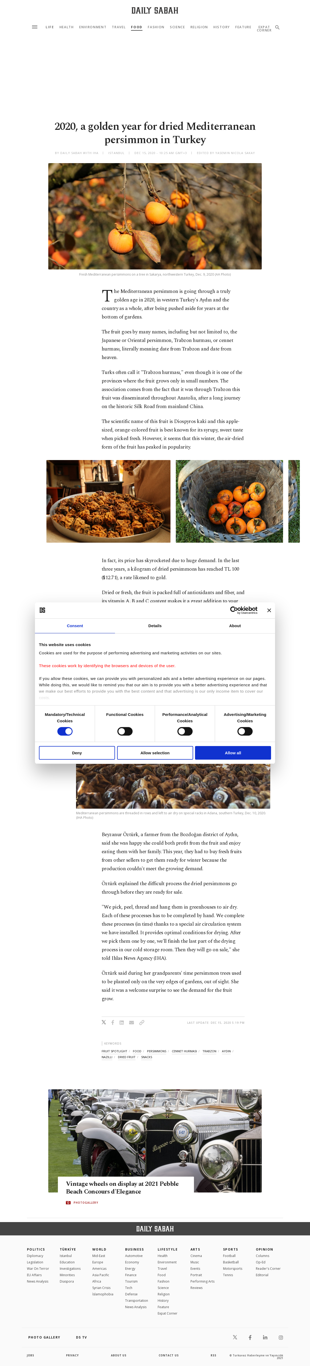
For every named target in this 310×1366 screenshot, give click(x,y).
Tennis (228, 1275)
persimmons (156, 1051)
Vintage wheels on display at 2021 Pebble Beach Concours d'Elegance (125, 1188)
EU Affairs (34, 1275)
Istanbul (66, 1256)
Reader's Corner (268, 1268)
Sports (230, 1249)
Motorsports (232, 1268)
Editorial (262, 1275)
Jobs (31, 1355)
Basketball (231, 1262)
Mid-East (98, 1256)
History (221, 27)
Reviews (196, 1288)
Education (67, 1262)
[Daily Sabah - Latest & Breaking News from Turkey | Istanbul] (155, 10)
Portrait (196, 1275)
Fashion (156, 27)
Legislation (35, 1262)
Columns (262, 1256)
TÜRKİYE (68, 1249)
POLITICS (36, 1249)
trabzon (209, 1051)
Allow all (233, 753)
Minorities (67, 1275)
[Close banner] (269, 610)
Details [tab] (155, 625)
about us (118, 1355)
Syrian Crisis (101, 1288)
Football (229, 1256)
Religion (199, 27)
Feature (243, 27)
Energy (130, 1268)
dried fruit (127, 1057)
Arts (195, 1249)
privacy (73, 1355)
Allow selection (154, 753)
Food (136, 27)
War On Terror (38, 1268)
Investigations (70, 1268)
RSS (213, 1355)
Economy (132, 1262)
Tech (128, 1288)
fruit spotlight (114, 1051)
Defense (131, 1294)
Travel (119, 27)
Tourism (131, 1281)
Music (194, 1262)
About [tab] (235, 625)
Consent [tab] (75, 625)
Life (50, 27)
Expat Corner (167, 1313)
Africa (96, 1281)
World (99, 1249)
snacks (146, 1057)
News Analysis (37, 1281)
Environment (92, 27)
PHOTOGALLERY (86, 1203)
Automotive (134, 1256)
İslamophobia (102, 1294)
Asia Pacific (100, 1275)
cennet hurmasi (184, 1051)
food (137, 1051)
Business (134, 1249)
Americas (99, 1268)
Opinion (264, 1249)
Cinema (196, 1256)
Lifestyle (168, 1249)
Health (66, 27)
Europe (97, 1262)
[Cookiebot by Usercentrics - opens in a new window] (234, 610)
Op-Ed (260, 1262)
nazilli (107, 1057)
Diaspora (67, 1281)
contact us (169, 1355)
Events (195, 1268)
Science (177, 27)
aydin (226, 1051)
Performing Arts (202, 1281)
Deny (77, 753)
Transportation (136, 1300)
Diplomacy (35, 1256)
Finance (131, 1275)
